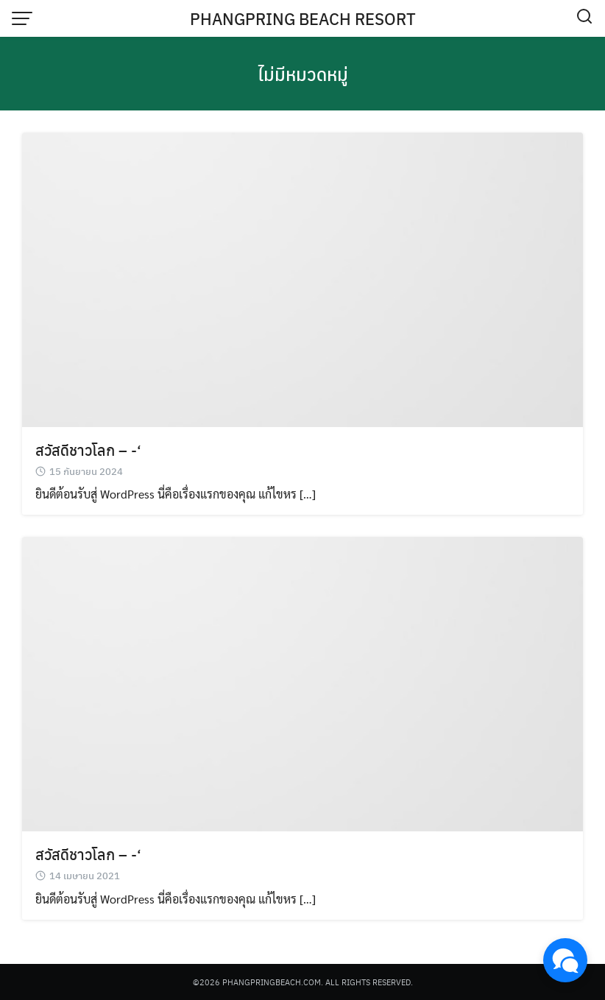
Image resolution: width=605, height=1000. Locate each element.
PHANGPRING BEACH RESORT (303, 18)
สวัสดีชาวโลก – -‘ (88, 449)
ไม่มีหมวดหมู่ (303, 73)
